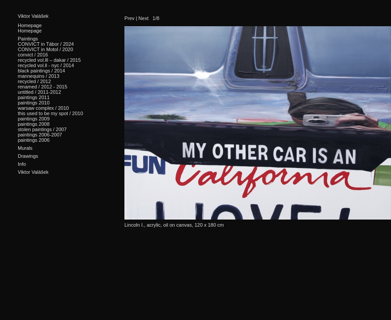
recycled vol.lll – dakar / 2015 (49, 60)
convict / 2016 (33, 54)
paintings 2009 (34, 118)
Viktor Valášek (33, 16)
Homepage (30, 30)
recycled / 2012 (34, 81)
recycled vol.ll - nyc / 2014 (46, 65)
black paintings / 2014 (41, 70)
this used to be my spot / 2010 (50, 113)
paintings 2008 (34, 124)
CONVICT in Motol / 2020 (45, 49)
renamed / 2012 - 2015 (42, 86)
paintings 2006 (34, 140)
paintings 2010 (34, 102)
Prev (129, 18)
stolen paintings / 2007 (42, 129)
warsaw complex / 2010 (43, 108)
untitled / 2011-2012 (39, 92)
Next (144, 18)
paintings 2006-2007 (40, 134)
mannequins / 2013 (39, 76)
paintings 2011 (34, 97)
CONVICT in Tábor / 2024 (46, 44)
